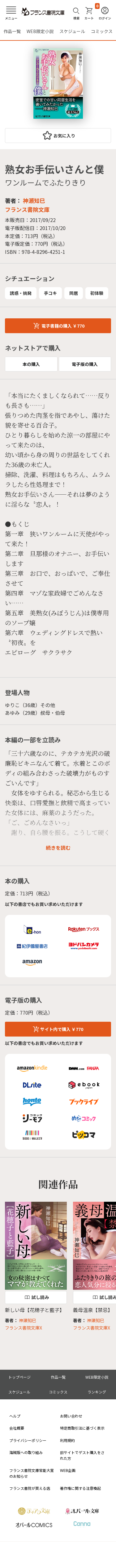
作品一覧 (12, 31)
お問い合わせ (71, 1415)
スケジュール (72, 31)
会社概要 (16, 1428)
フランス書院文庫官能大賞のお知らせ (31, 1473)
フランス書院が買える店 (29, 1488)
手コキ (50, 293)
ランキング (97, 1391)
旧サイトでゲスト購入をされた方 (82, 1455)
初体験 (96, 293)
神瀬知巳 (34, 200)
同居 (73, 293)
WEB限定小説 (40, 31)
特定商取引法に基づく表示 (82, 1428)
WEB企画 (67, 1470)
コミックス (102, 31)
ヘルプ (14, 1415)
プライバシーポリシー (27, 1440)
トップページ (19, 1377)
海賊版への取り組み (26, 1452)
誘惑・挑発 (21, 293)
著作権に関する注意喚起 (80, 1488)
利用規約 (67, 1440)
